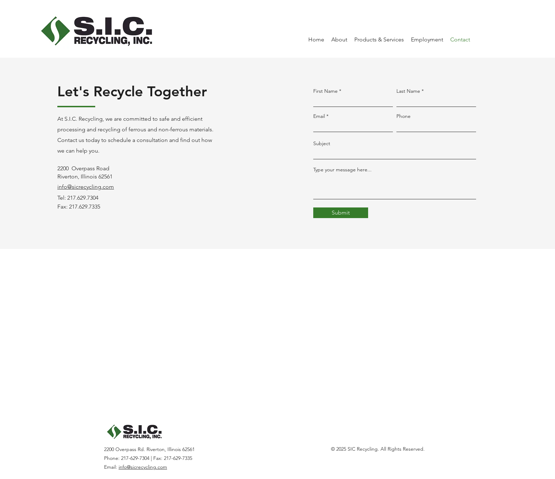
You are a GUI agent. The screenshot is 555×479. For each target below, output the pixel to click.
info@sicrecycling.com (143, 467)
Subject (321, 143)
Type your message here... (342, 169)
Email (319, 116)
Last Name (408, 91)
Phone (403, 116)
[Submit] (340, 212)
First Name (325, 91)
